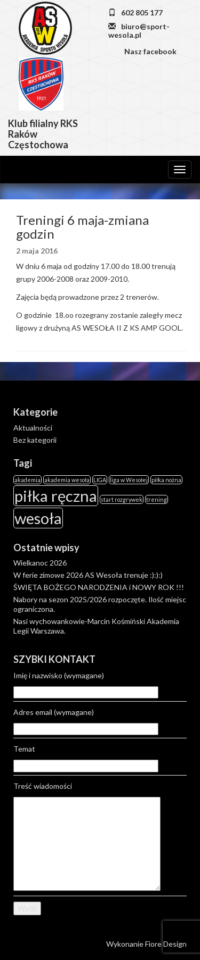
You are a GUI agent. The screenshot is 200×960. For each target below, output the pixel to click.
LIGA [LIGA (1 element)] (99, 479)
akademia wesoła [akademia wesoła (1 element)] (67, 479)
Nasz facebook (150, 51)
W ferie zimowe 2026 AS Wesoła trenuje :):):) (88, 574)
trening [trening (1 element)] (156, 499)
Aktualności (32, 427)
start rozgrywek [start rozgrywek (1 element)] (121, 499)
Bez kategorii (35, 439)
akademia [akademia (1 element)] (27, 479)
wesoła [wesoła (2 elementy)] (38, 518)
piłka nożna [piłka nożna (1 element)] (166, 479)
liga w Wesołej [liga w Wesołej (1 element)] (129, 479)
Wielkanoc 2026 (40, 562)
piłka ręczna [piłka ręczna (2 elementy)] (55, 495)
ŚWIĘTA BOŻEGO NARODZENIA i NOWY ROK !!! (98, 587)
